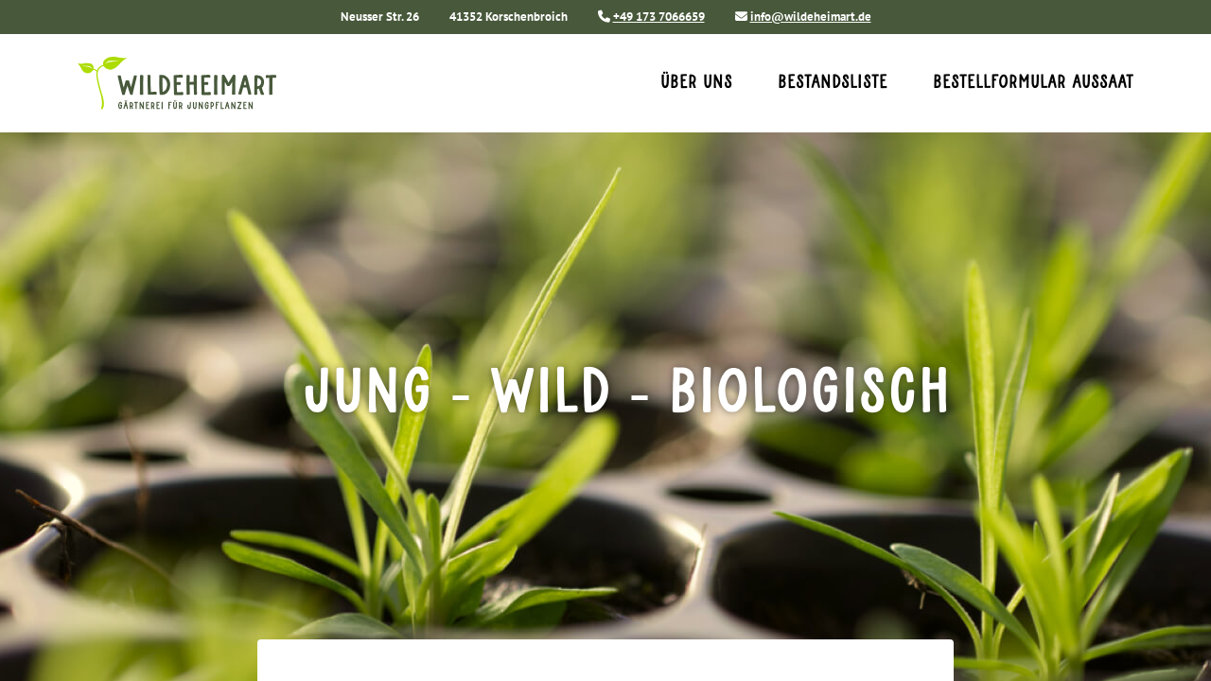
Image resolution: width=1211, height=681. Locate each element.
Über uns (696, 83)
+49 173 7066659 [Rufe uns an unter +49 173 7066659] (659, 17)
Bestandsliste (832, 83)
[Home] (207, 83)
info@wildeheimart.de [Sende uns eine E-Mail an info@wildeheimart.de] (810, 17)
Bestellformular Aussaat (1033, 83)
